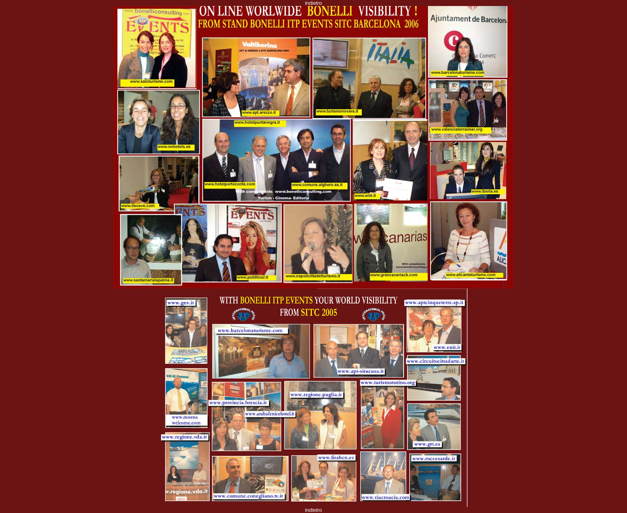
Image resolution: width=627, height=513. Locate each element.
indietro (313, 3)
